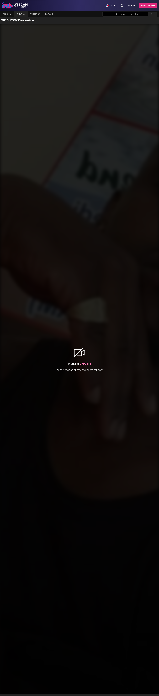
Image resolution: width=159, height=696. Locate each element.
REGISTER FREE (148, 6)
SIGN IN (131, 6)
